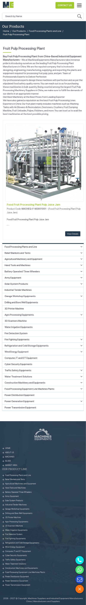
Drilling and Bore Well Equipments (18, 513)
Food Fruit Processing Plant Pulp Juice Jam (33, 204)
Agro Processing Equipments (16, 522)
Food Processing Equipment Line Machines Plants (25, 572)
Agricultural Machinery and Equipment (20, 484)
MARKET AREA (11, 465)
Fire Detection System (13, 534)
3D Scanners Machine (14, 526)
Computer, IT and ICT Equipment (18, 551)
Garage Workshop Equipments (17, 509)
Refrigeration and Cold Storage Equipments (22, 543)
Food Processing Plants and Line (45, 31)
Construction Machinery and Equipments (21, 568)
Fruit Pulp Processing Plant (16, 34)
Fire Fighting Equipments (15, 538)
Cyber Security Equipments (16, 555)
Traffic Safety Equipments (15, 560)
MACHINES (9, 457)
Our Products (19, 31)
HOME (7, 448)
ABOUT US (9, 452)
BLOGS (8, 461)
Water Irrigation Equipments (16, 530)
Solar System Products (14, 500)
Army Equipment (12, 496)
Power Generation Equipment (16, 581)
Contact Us (65, 5)
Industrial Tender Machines (16, 505)
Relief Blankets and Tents (15, 479)
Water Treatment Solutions (15, 564)
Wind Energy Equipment (15, 547)
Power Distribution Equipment (17, 576)
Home (6, 31)
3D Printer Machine (13, 517)
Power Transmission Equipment (17, 585)
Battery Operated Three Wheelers (18, 492)
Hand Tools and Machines (15, 488)
